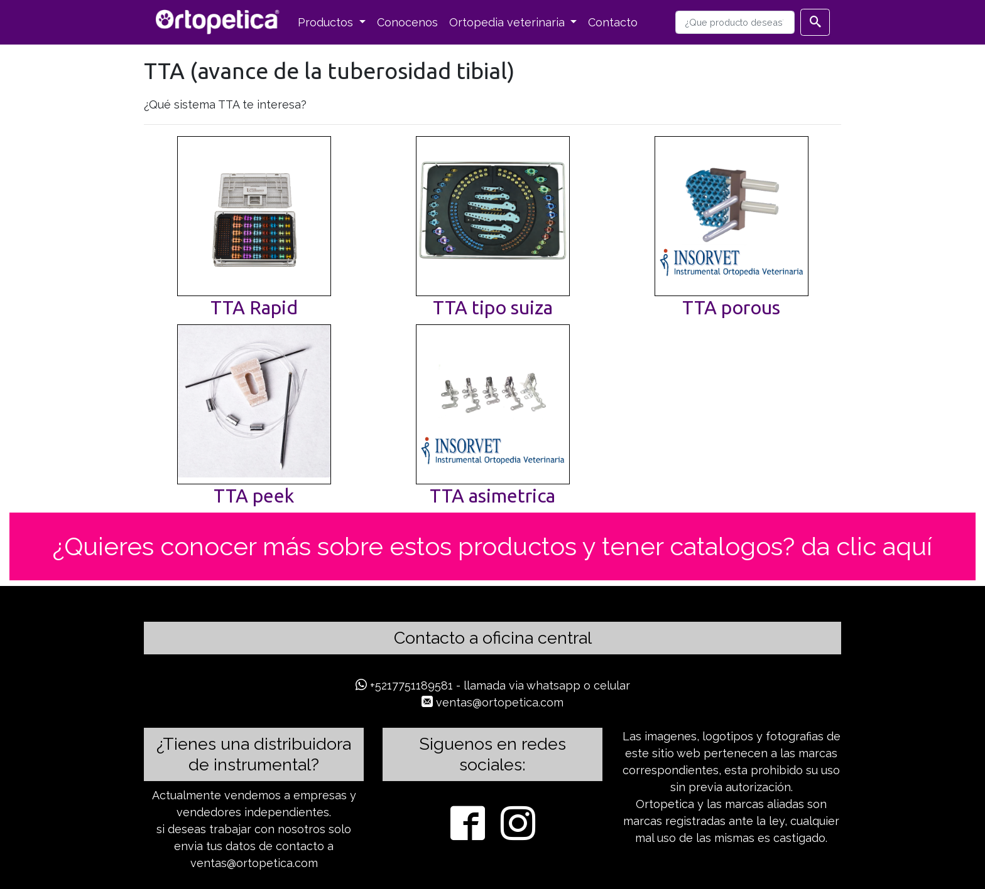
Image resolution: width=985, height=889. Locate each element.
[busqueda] (735, 22)
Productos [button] (327, 22)
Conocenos (407, 22)
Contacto (613, 22)
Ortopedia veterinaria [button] (508, 22)
